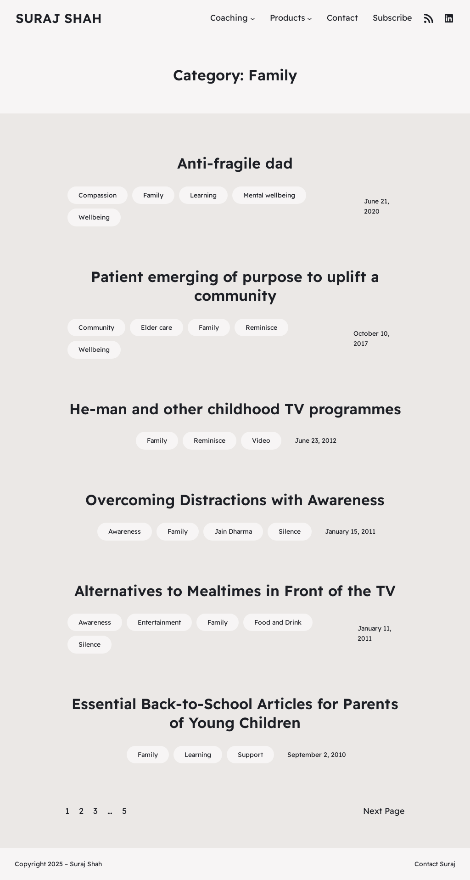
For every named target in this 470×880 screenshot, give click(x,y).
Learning (203, 195)
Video (261, 440)
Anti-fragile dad (235, 163)
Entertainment (159, 622)
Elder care (156, 327)
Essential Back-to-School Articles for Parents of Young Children (235, 713)
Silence (290, 531)
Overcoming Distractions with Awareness (235, 500)
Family (153, 195)
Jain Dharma (233, 531)
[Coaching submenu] (252, 18)
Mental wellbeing (269, 195)
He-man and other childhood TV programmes (235, 409)
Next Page (384, 811)
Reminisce (261, 327)
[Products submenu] (309, 18)
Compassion (97, 195)
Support (250, 754)
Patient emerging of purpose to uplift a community (235, 286)
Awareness (124, 531)
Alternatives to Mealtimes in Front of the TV (235, 590)
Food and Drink (278, 622)
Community (96, 327)
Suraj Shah (59, 18)
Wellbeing (94, 217)
